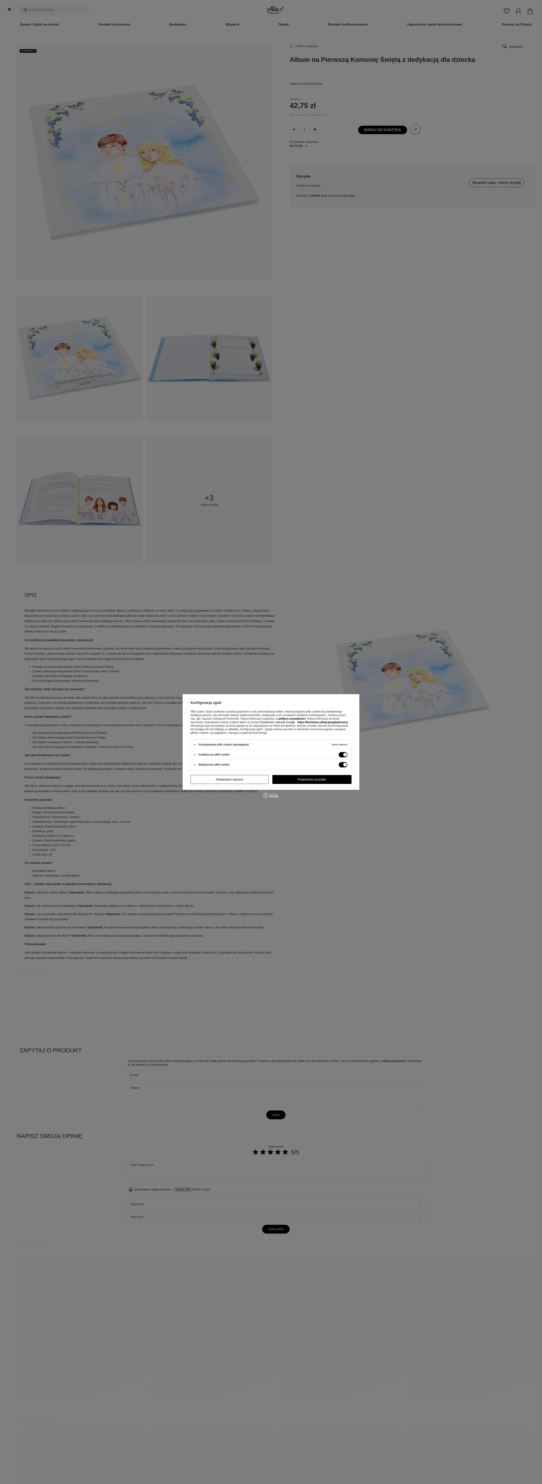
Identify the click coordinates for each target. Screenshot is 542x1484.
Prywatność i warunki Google (278, 722)
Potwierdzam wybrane (229, 779)
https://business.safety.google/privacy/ (323, 722)
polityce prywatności (291, 718)
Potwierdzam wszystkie (312, 779)
